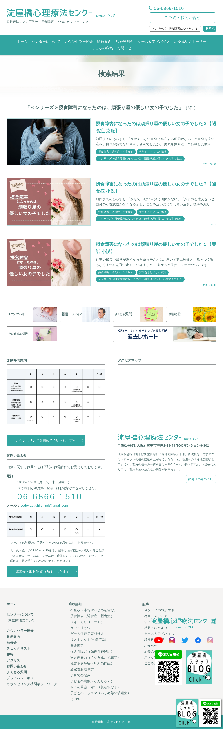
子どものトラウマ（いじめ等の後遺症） (100, 693)
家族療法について (21, 620)
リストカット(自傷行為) (88, 639)
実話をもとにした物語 (152, 151)
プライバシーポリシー (23, 678)
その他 (75, 699)
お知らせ (151, 645)
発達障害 (77, 645)
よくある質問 (17, 672)
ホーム (22, 41)
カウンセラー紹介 (78, 41)
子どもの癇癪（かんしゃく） (92, 681)
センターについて (46, 41)
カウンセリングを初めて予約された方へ (46, 440)
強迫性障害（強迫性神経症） (92, 651)
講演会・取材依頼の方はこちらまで (42, 571)
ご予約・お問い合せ (182, 17)
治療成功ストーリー (190, 41)
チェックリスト (18, 648)
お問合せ (124, 48)
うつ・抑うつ (80, 628)
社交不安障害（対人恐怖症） (92, 663)
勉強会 (12, 642)
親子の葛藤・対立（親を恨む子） (95, 687)
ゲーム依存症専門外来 (87, 634)
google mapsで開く (201, 479)
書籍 (10, 654)
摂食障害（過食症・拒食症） (115, 151)
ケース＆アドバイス (154, 41)
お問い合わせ (17, 666)
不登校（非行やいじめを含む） (93, 610)
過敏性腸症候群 (82, 669)
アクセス (13, 660)
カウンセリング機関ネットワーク (32, 684)
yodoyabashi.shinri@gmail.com (44, 505)
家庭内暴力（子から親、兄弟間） (95, 657)
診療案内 (104, 41)
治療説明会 (125, 41)
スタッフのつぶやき (159, 610)
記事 (145, 604)
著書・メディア (156, 616)
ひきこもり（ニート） (87, 622)
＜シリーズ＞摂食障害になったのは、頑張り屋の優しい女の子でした (140, 158)
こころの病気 (102, 48)
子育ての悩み (80, 675)
